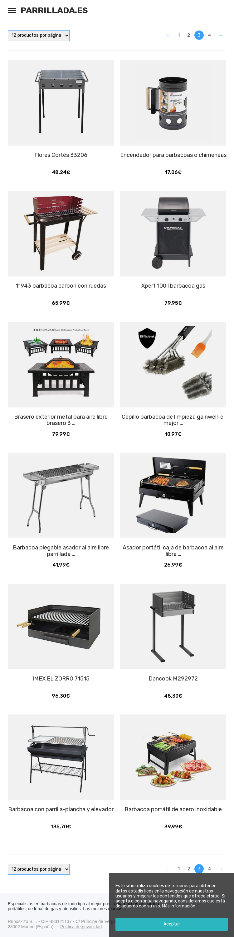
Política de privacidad (81, 926)
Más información (178, 906)
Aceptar (171, 924)
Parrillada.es (54, 10)
